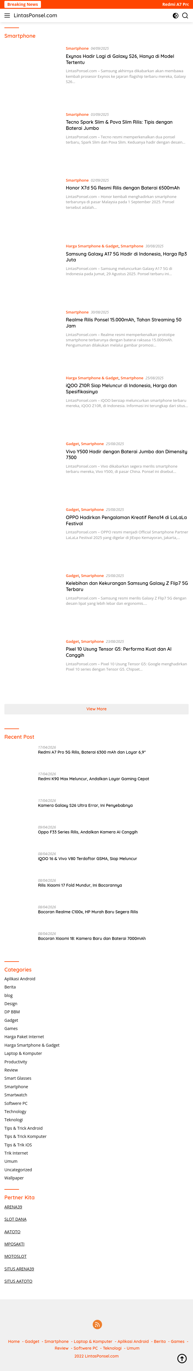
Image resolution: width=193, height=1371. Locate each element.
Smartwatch (15, 1095)
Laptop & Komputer (23, 1053)
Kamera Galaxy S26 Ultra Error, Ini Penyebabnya (85, 805)
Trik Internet (16, 1153)
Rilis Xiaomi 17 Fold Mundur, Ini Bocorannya (80, 885)
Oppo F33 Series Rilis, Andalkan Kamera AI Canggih (88, 832)
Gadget (72, 443)
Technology (15, 1111)
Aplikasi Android (19, 978)
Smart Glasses (17, 1078)
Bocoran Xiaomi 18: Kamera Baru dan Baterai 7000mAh (92, 938)
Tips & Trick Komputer (25, 1136)
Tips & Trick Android (23, 1128)
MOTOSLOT (15, 1256)
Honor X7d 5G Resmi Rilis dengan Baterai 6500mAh (123, 188)
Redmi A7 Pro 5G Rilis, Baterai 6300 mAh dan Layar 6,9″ (92, 752)
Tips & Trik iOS (18, 1145)
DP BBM (12, 1012)
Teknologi (13, 1119)
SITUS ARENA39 (19, 1269)
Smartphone (77, 48)
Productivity (15, 1062)
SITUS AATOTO (18, 1281)
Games (11, 1028)
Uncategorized (18, 1169)
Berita (10, 987)
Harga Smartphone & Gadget (92, 246)
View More (96, 709)
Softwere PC (15, 1103)
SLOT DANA (15, 1219)
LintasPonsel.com (35, 15)
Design (10, 1003)
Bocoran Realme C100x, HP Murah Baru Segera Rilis (88, 911)
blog (8, 995)
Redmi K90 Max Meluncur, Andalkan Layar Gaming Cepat (93, 778)
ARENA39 (13, 1207)
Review (11, 1070)
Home (14, 1341)
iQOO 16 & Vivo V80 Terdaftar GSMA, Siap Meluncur (87, 858)
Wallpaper (14, 1178)
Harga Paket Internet (24, 1036)
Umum (11, 1161)
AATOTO (12, 1231)
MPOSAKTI (14, 1244)
